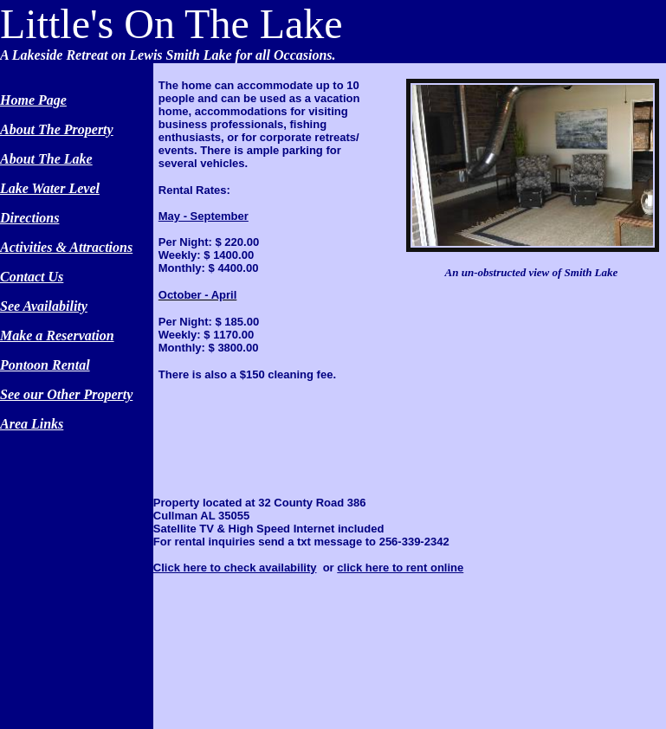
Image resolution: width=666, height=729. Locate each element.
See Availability (43, 306)
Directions (29, 217)
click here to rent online (400, 567)
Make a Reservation (57, 335)
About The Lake (46, 159)
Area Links (31, 423)
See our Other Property (66, 394)
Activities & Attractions (66, 247)
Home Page (33, 100)
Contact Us (31, 276)
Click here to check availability (235, 567)
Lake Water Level (50, 188)
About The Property (56, 129)
